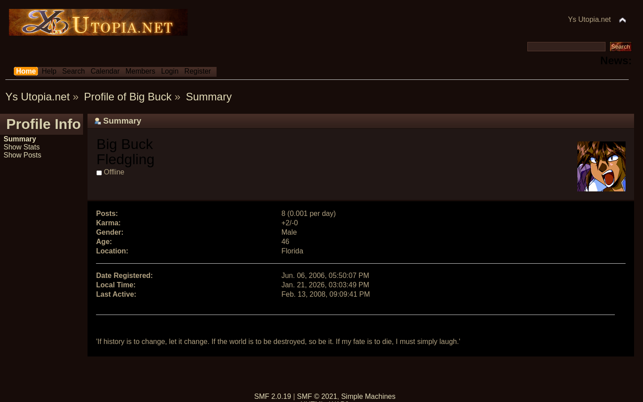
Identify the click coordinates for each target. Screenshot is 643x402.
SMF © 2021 (317, 396)
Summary (20, 139)
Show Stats (22, 147)
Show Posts (22, 155)
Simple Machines (368, 396)
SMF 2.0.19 (272, 396)
